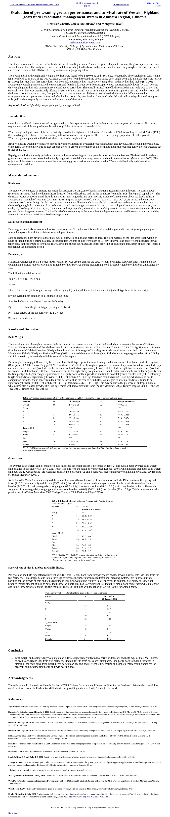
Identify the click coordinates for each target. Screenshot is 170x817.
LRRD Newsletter (121, 4)
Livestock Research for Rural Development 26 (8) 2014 (34, 4)
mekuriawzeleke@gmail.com (85, 42)
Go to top (12, 813)
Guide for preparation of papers (87, 4)
